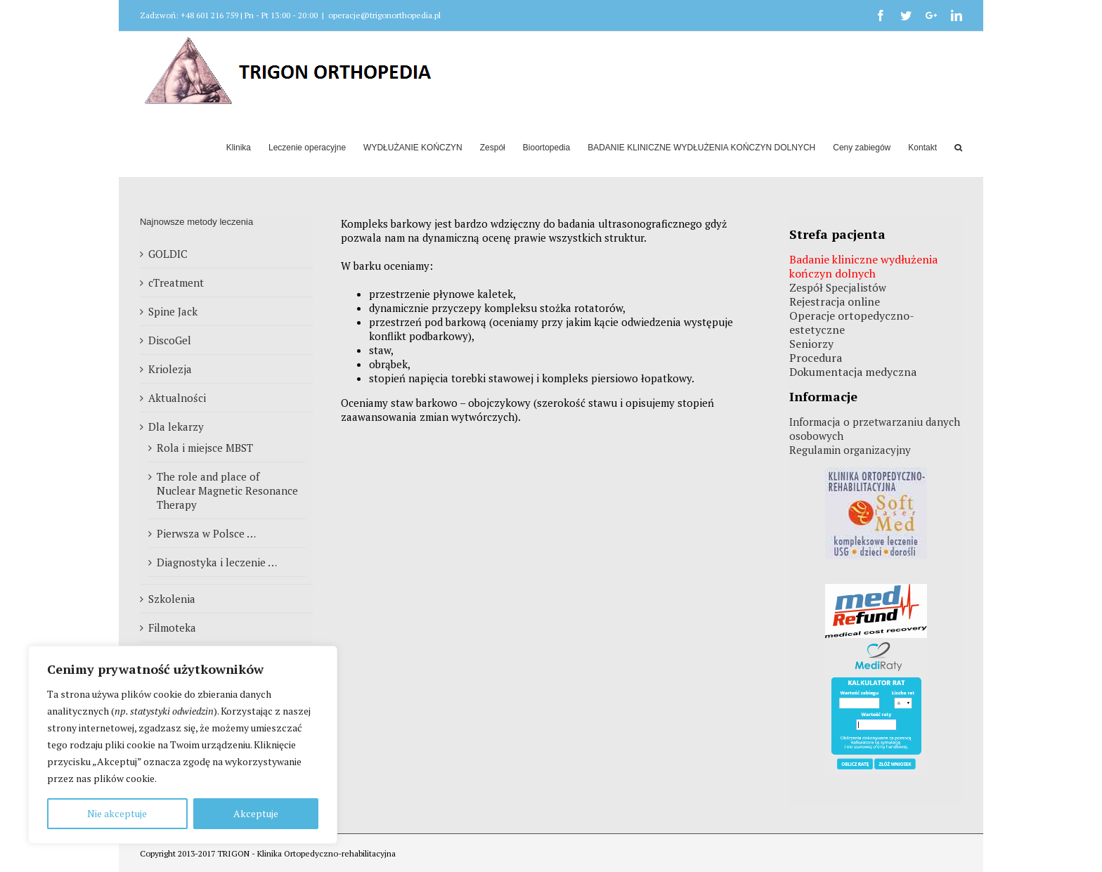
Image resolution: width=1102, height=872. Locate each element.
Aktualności (177, 398)
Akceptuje (255, 813)
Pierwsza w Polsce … (206, 533)
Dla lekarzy (176, 426)
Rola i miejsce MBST (205, 448)
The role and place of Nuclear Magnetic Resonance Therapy (227, 490)
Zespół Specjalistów (837, 287)
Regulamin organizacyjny (850, 450)
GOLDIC (168, 254)
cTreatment (176, 282)
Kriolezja (170, 369)
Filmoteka (172, 627)
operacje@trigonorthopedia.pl (384, 15)
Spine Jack (172, 311)
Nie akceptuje (117, 813)
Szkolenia (171, 599)
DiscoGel (169, 340)
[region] (182, 745)
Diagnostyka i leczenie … (217, 562)
